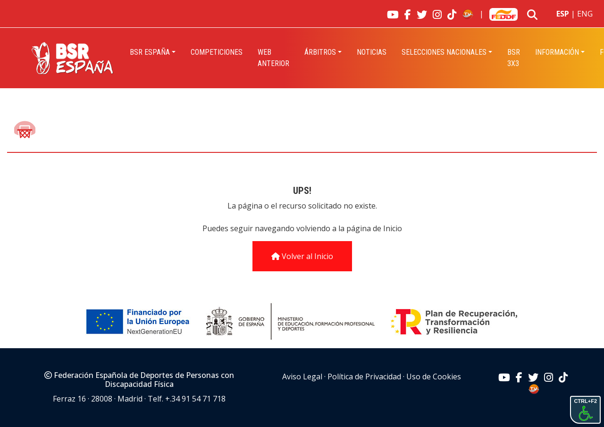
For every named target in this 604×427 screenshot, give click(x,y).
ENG (585, 13)
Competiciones (217, 52)
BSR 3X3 (513, 58)
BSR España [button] (150, 52)
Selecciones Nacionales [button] (444, 52)
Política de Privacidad (364, 376)
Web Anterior (273, 58)
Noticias (371, 52)
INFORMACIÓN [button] (557, 52)
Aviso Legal (302, 376)
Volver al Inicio (302, 256)
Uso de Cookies (433, 376)
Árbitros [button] (320, 52)
